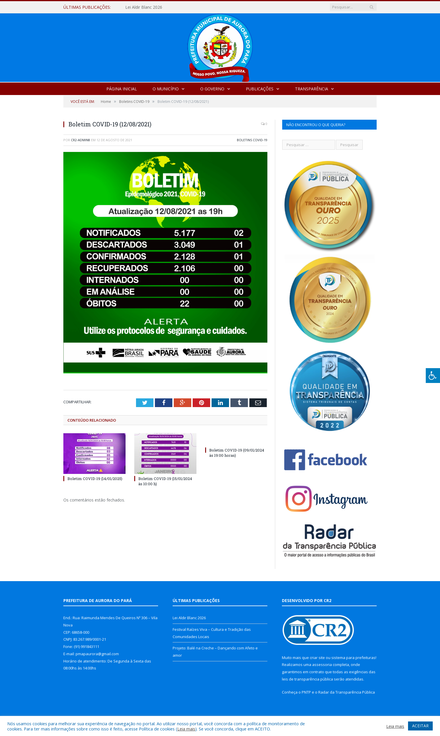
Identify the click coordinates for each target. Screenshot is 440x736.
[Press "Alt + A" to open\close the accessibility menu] (433, 375)
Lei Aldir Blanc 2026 (143, 7)
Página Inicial (121, 89)
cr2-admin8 (80, 140)
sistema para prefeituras (353, 657)
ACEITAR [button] (420, 725)
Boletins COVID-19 (252, 140)
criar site (317, 657)
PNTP (306, 692)
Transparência (311, 89)
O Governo (212, 89)
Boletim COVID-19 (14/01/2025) (94, 478)
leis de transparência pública (307, 679)
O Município (166, 89)
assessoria (322, 664)
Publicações (259, 89)
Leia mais (186, 729)
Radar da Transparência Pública (346, 692)
